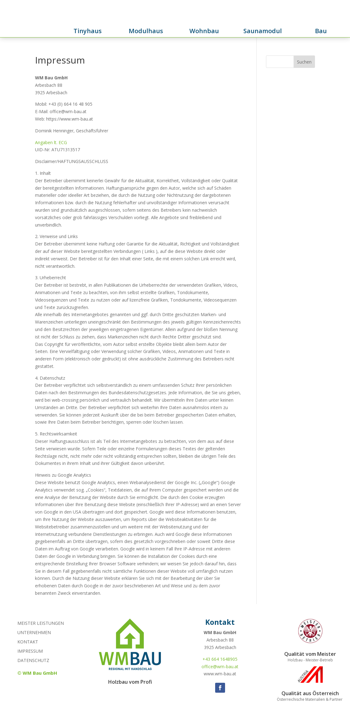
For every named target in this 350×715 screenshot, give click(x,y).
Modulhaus (146, 31)
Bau (321, 31)
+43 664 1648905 (219, 659)
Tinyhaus (87, 31)
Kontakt (27, 642)
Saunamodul (262, 31)
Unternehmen (34, 632)
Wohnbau (204, 31)
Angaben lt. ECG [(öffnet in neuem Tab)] (51, 142)
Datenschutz (33, 660)
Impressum (30, 651)
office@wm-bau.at (220, 666)
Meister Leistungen (40, 623)
